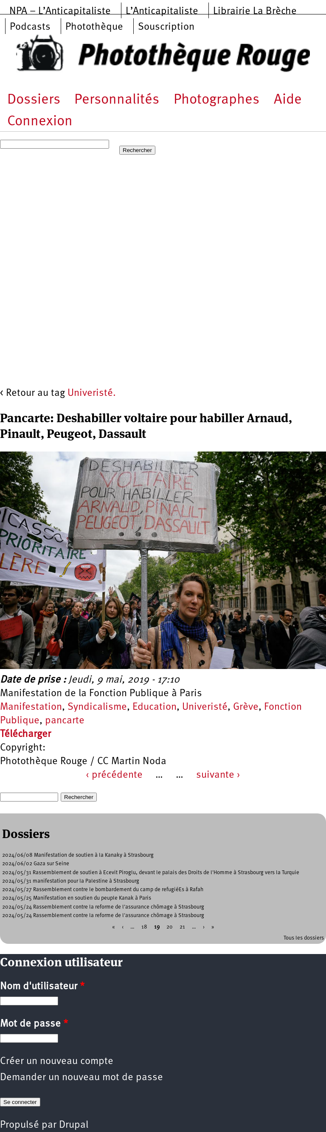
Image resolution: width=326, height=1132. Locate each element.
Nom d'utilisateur (42, 987)
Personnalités (116, 100)
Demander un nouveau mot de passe (81, 1078)
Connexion (40, 122)
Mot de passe (34, 1024)
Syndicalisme (97, 707)
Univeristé (205, 707)
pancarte (64, 721)
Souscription (166, 27)
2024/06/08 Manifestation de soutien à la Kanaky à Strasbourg (78, 855)
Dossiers (33, 100)
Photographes (216, 100)
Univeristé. (91, 393)
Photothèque (94, 27)
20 (169, 927)
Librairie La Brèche (255, 11)
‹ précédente (114, 775)
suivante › (218, 775)
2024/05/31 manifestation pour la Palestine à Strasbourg (70, 881)
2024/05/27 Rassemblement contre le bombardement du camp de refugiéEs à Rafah (102, 889)
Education (154, 707)
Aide (288, 100)
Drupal (73, 1125)
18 (144, 927)
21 (182, 927)
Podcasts (30, 27)
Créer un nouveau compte (56, 1061)
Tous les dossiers (304, 938)
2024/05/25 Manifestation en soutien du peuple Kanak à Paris (76, 898)
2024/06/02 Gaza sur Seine (35, 864)
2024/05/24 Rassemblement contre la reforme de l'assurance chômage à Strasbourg (103, 907)
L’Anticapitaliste (162, 11)
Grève (246, 707)
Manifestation (31, 707)
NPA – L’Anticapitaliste (60, 11)
